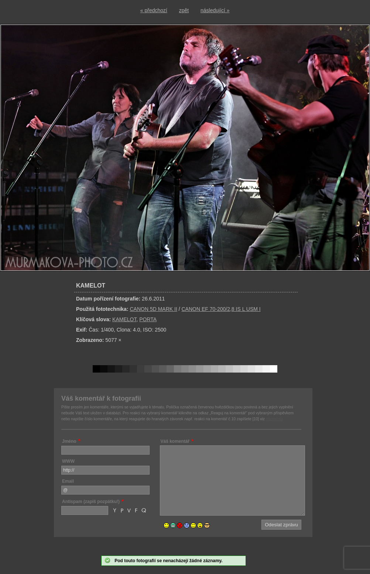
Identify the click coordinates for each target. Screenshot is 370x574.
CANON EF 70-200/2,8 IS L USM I (220, 309)
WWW (68, 461)
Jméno (69, 441)
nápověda (274, 419)
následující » (215, 10)
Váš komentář (175, 441)
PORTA (148, 319)
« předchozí (153, 10)
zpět (184, 10)
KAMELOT (124, 319)
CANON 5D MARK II (153, 309)
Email (68, 481)
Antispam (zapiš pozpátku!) (91, 501)
